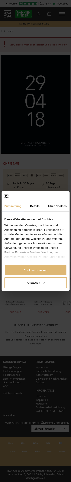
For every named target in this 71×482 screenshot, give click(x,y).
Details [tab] (35, 206)
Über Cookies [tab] (57, 206)
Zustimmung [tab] (12, 206)
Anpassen (36, 282)
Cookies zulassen (35, 270)
